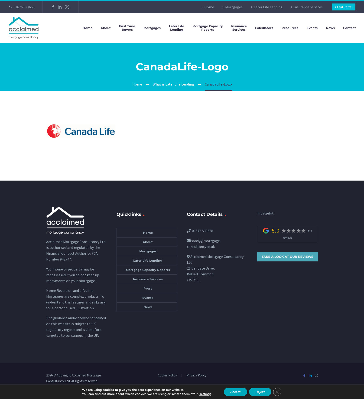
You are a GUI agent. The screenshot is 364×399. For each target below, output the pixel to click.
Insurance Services (308, 7)
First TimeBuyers (127, 27)
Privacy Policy (196, 375)
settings (204, 394)
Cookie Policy (167, 375)
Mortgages (234, 7)
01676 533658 (24, 7)
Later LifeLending (176, 27)
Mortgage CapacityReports (207, 27)
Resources (290, 28)
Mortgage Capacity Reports (148, 270)
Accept (235, 391)
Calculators (264, 28)
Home (209, 7)
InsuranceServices (239, 27)
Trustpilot (265, 213)
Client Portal (343, 7)
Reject (260, 391)
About (106, 28)
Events (312, 28)
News (330, 28)
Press (147, 288)
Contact (349, 28)
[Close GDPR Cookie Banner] (278, 392)
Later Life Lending (268, 7)
